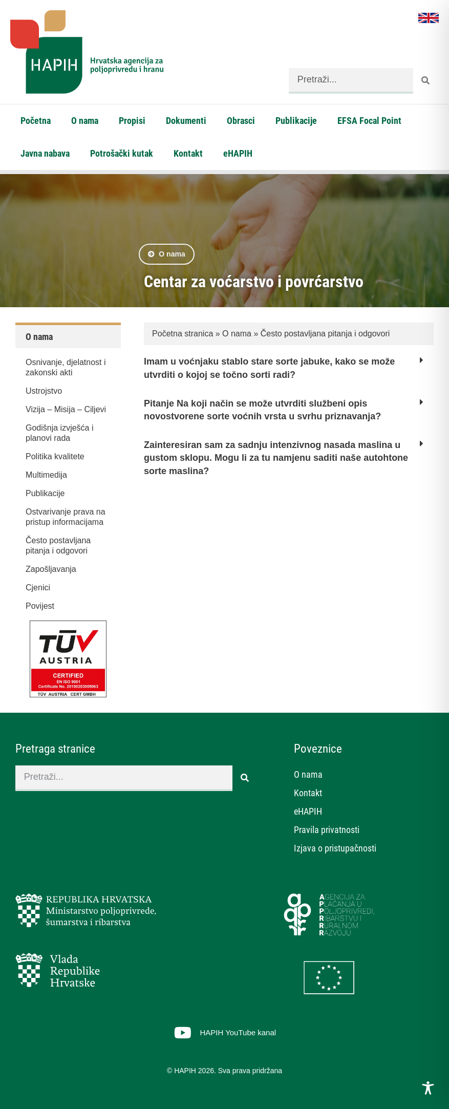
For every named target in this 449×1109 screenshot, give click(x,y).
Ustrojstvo (44, 391)
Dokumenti (186, 120)
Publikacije (296, 120)
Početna (35, 120)
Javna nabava (45, 153)
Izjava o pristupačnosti (335, 848)
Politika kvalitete (55, 456)
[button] (289, 373)
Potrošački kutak (121, 153)
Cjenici (38, 587)
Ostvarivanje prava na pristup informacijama (65, 516)
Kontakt (188, 153)
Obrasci (241, 120)
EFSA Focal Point (369, 120)
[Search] (426, 81)
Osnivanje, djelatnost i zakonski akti (66, 367)
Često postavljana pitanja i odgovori (58, 545)
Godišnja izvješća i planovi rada (60, 432)
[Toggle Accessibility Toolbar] (428, 1088)
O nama (84, 120)
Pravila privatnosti (326, 829)
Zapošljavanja (51, 569)
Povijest (40, 606)
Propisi (132, 120)
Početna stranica (182, 333)
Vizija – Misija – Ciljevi (66, 409)
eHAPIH (237, 153)
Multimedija (46, 475)
